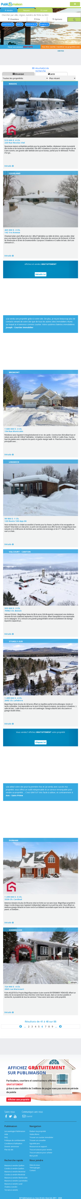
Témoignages (35, 1168)
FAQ (6, 1137)
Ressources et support (38, 1146)
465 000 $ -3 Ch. (12, 230)
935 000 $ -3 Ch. (12, 608)
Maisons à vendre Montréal (14, 1171)
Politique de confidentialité (14, 1140)
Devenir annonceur (11, 1146)
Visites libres (34, 1134)
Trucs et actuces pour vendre (41, 1149)
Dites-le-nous (35, 1165)
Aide (6, 1134)
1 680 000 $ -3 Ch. (13, 428)
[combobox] (40, 15)
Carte (51, 73)
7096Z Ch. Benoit (13, 610)
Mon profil (34, 1156)
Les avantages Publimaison (14, 1131)
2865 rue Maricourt (14, 989)
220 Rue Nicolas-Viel (14, 142)
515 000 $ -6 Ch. (12, 140)
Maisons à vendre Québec (14, 1165)
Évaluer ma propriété (38, 1131)
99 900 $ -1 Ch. (11, 518)
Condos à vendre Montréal (14, 1174)
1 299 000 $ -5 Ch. (13, 896)
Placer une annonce (20, 46)
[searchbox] (40, 15)
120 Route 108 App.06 (15, 521)
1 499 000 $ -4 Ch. (13, 698)
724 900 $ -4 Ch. (12, 986)
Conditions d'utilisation (13, 1143)
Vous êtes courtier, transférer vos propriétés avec (61, 47)
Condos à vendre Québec (14, 1168)
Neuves (26, 10)
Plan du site (8, 1149)
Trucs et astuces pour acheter (41, 1152)
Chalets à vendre (10, 1187)
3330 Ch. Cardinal (13, 899)
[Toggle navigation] (75, 4)
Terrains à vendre (11, 1190)
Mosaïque (18, 73)
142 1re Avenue (12, 232)
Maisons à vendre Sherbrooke (15, 1178)
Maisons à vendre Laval (13, 1184)
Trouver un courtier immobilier (41, 1137)
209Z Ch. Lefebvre (13, 700)
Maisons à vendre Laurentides (15, 1181)
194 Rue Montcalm (13, 431)
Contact (33, 1170)
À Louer (44, 10)
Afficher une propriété (18, 1099)
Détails (7, 166)
